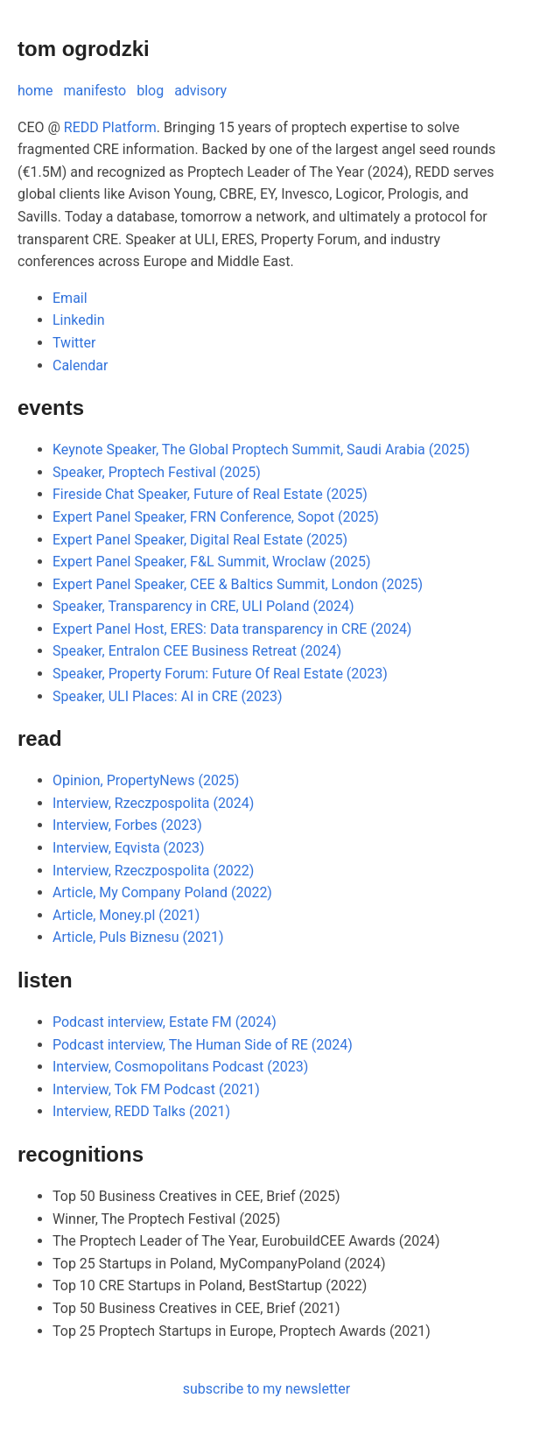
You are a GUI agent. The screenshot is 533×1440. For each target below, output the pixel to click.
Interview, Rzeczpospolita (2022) (153, 870)
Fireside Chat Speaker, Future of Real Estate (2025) (210, 494)
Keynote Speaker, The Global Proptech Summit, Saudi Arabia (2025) (261, 449)
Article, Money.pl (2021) (126, 915)
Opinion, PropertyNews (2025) (146, 780)
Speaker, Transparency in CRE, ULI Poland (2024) (203, 606)
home (35, 90)
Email (70, 298)
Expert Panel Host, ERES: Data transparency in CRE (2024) (232, 629)
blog (150, 90)
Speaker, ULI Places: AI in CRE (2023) (167, 696)
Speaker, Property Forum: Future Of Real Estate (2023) (220, 673)
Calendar (80, 365)
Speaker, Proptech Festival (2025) (157, 472)
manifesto (94, 90)
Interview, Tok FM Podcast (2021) (156, 1089)
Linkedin (79, 320)
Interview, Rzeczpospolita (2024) (153, 803)
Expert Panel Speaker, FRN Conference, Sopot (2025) (216, 517)
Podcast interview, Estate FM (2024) (165, 1022)
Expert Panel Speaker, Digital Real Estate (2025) (200, 539)
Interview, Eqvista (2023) (129, 847)
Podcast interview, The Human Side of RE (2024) (203, 1044)
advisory (200, 90)
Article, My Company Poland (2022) (162, 892)
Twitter (74, 342)
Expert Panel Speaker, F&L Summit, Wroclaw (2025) (212, 561)
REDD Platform (110, 127)
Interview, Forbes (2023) (127, 825)
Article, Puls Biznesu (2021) (138, 937)
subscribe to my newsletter (267, 1388)
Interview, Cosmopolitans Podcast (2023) (180, 1066)
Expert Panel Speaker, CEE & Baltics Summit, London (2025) (238, 584)
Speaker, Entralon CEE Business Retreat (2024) (197, 651)
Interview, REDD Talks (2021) (141, 1111)
